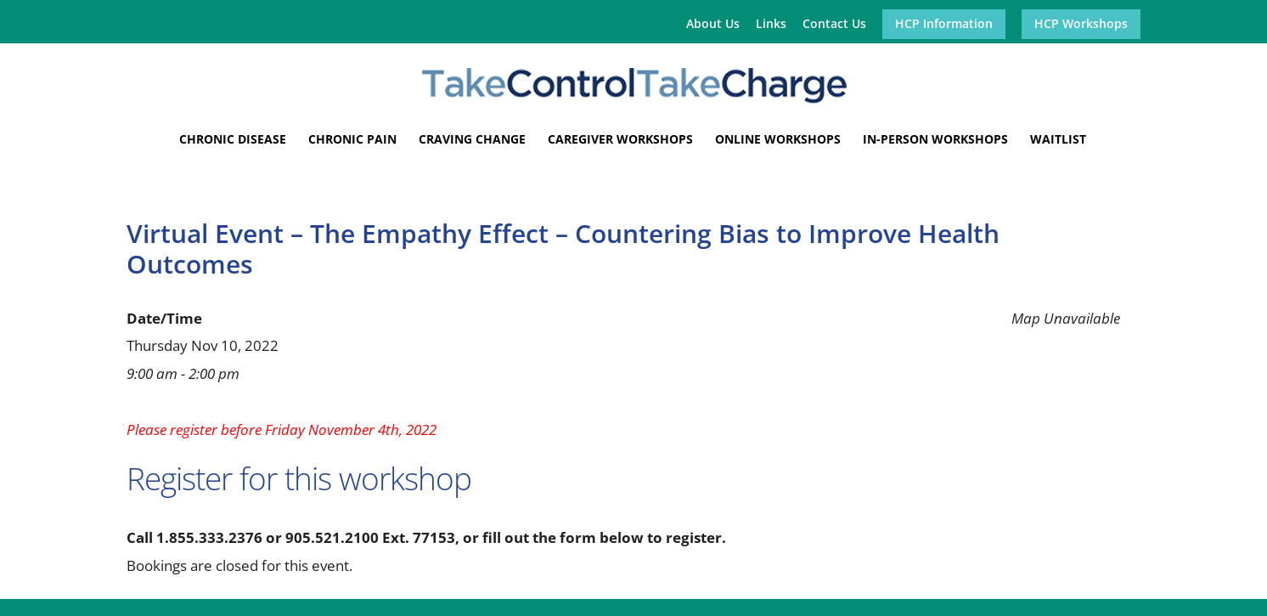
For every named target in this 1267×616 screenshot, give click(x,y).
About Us (713, 24)
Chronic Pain (352, 140)
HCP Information (944, 24)
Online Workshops (778, 140)
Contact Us (834, 24)
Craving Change (472, 140)
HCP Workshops (1081, 24)
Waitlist (1058, 140)
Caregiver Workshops (620, 140)
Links (771, 24)
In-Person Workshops (935, 140)
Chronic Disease (232, 140)
